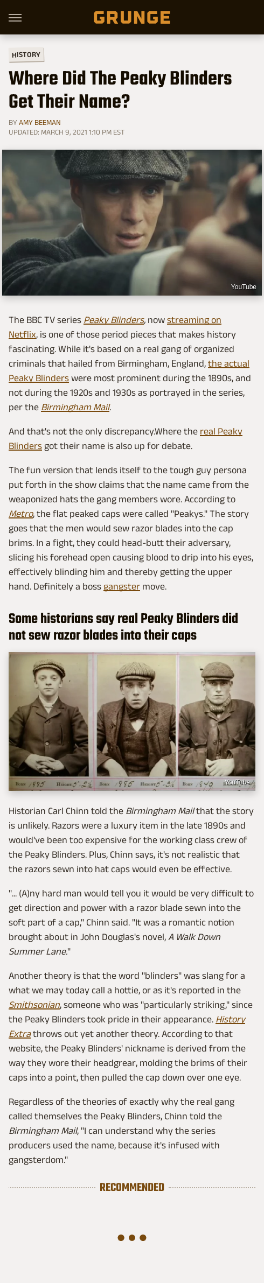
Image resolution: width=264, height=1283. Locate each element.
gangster (121, 586)
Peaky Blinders (114, 319)
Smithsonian (34, 1004)
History (26, 54)
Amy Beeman (40, 122)
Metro (21, 513)
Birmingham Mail (75, 407)
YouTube (243, 287)
